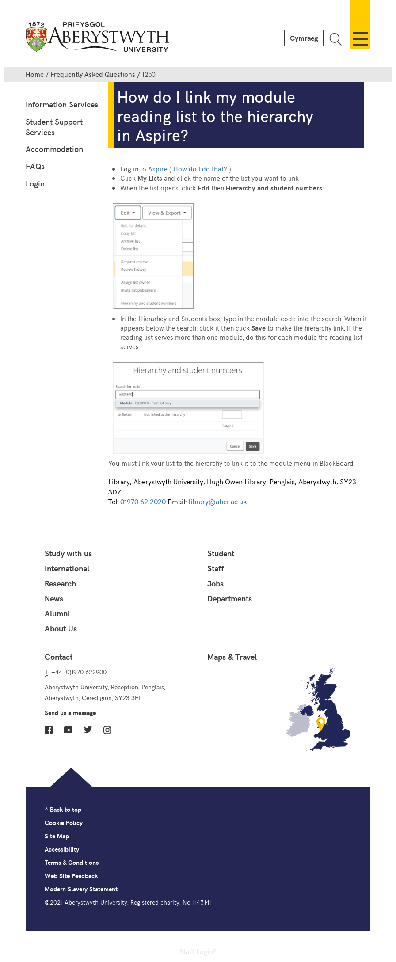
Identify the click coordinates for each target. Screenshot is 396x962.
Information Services (62, 104)
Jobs (215, 583)
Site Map (57, 836)
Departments (229, 598)
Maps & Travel (232, 657)
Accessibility (62, 849)
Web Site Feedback (71, 875)
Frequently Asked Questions (92, 74)
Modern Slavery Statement (81, 889)
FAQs (35, 165)
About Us (61, 628)
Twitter (88, 729)
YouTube (68, 729)
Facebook (49, 730)
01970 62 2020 (143, 501)
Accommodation (54, 148)
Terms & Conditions (72, 862)
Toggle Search (335, 39)
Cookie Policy (64, 822)
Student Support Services (54, 126)
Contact (58, 657)
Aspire (158, 168)
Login (35, 183)
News (54, 598)
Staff (215, 568)
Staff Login (196, 951)
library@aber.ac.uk (217, 501)
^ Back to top (63, 809)
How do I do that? (200, 168)
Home (35, 74)
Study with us (68, 553)
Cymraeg (304, 37)
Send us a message (70, 712)
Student (220, 553)
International (67, 568)
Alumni (57, 613)
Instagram (107, 730)
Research (60, 583)
